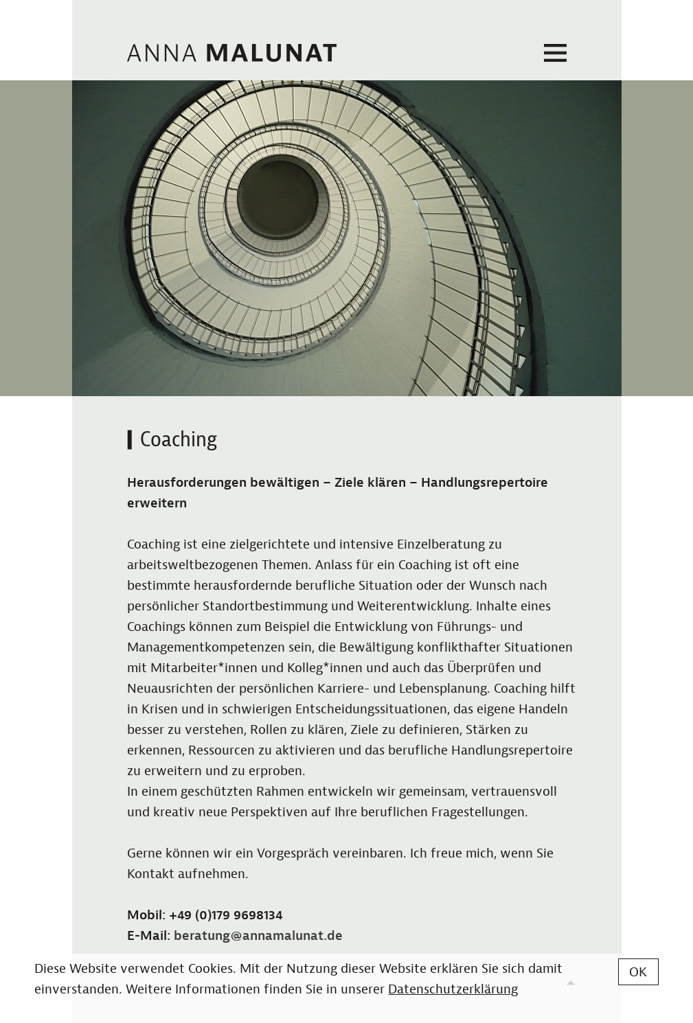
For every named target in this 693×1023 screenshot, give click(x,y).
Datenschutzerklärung (453, 989)
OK (638, 972)
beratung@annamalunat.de (258, 936)
